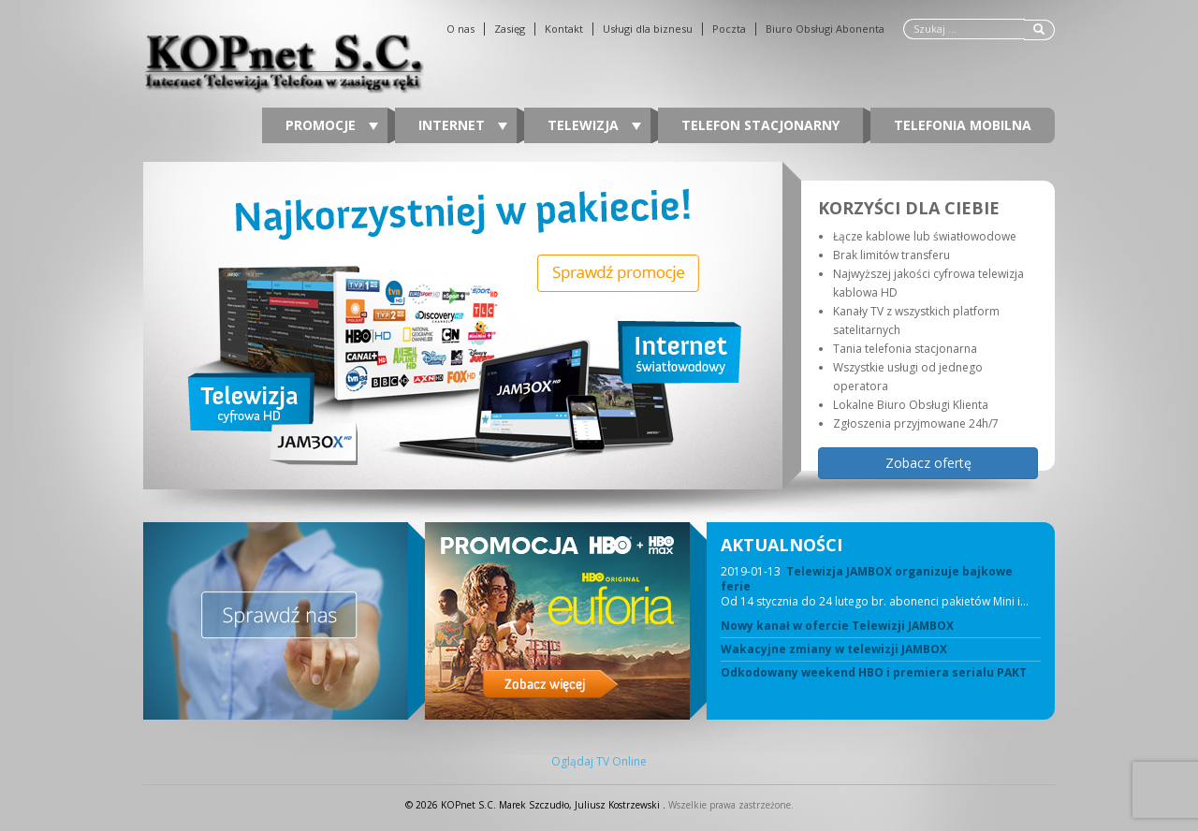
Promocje (331, 125)
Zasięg (509, 29)
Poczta (729, 29)
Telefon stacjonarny (760, 125)
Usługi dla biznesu (648, 29)
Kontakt (564, 29)
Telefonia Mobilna (962, 125)
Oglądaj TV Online (599, 761)
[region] (599, 325)
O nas (460, 29)
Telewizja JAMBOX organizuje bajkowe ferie (867, 578)
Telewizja (594, 125)
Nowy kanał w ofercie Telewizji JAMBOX (837, 626)
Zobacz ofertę (928, 463)
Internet (462, 125)
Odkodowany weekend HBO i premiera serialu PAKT (874, 672)
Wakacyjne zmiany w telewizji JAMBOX (834, 649)
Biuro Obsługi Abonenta (825, 29)
